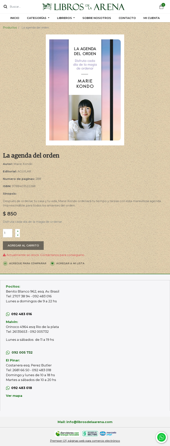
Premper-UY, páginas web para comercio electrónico (85, 441)
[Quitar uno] (17, 235)
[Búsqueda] (5, 6)
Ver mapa (14, 396)
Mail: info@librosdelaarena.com (85, 422)
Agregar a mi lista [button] (67, 263)
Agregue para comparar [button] (24, 263)
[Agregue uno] (17, 231)
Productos (10, 27)
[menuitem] (14, 18)
